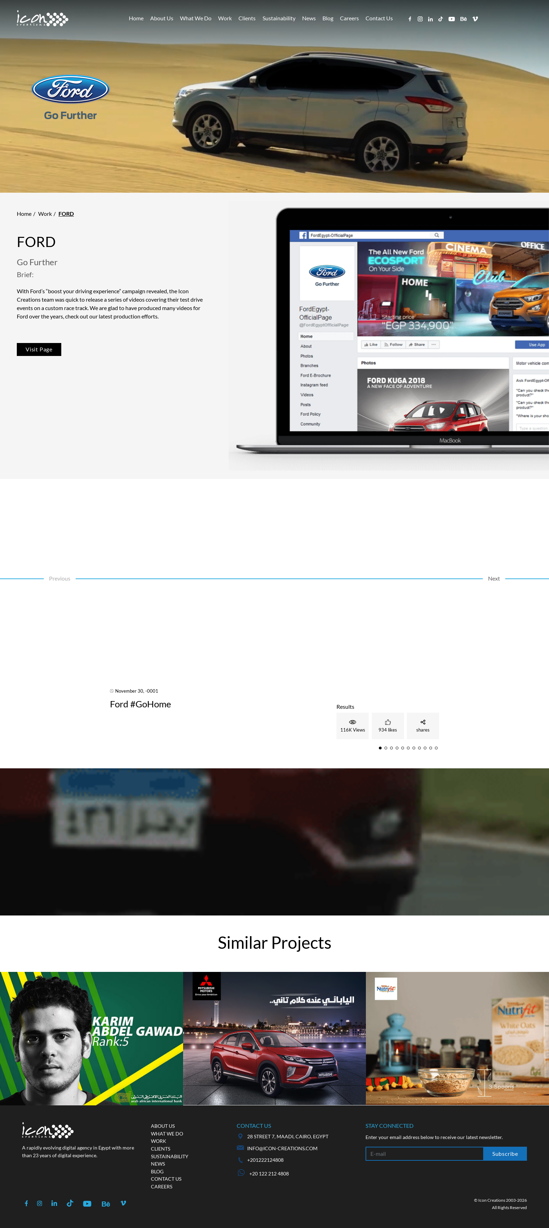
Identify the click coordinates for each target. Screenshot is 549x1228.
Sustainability (279, 18)
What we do (167, 1134)
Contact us (166, 1179)
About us (163, 1126)
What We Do (195, 18)
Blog (327, 18)
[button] (380, 748)
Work (225, 18)
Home (136, 18)
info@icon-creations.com (282, 1148)
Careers (349, 18)
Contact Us (379, 18)
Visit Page (39, 349)
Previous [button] (59, 578)
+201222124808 (265, 1160)
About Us (161, 18)
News (309, 18)
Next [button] (494, 578)
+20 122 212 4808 (263, 1173)
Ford (66, 213)
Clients (247, 18)
